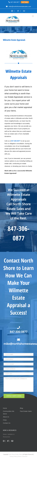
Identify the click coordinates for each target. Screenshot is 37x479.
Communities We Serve (8, 412)
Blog (21, 408)
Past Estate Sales (26, 411)
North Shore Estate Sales (15, 454)
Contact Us (6, 423)
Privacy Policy (13, 456)
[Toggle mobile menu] (33, 16)
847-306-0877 (18, 332)
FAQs (5, 420)
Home (5, 408)
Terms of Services (22, 456)
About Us (6, 417)
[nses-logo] (18, 49)
